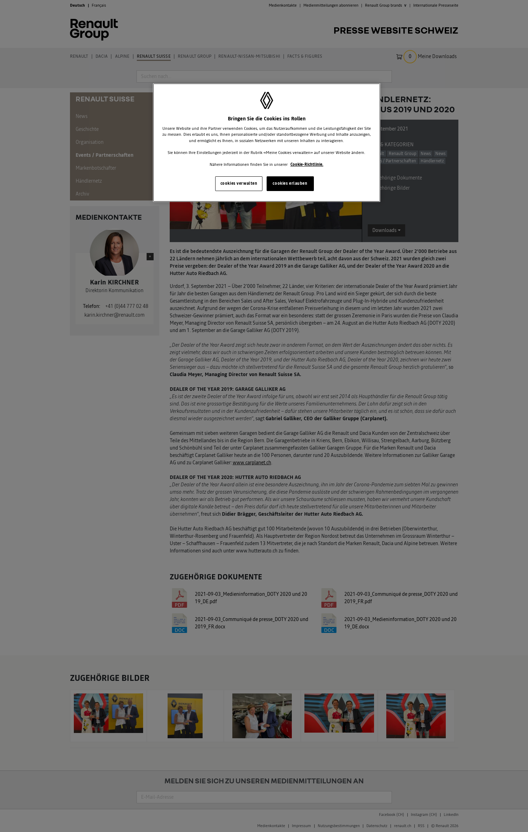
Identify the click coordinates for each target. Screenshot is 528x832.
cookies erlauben (290, 183)
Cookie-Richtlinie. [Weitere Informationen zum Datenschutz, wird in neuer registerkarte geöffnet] (306, 164)
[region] (266, 142)
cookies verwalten (239, 183)
